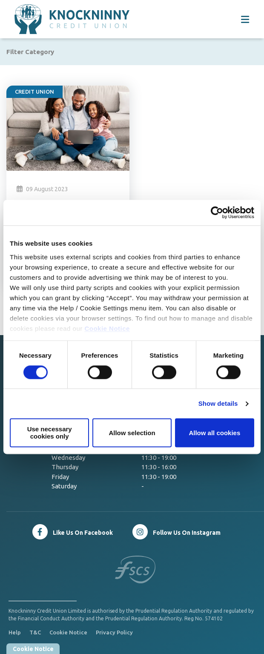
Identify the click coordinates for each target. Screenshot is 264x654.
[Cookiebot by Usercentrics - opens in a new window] (217, 212)
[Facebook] (72, 532)
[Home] (57, 19)
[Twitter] (176, 532)
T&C (35, 632)
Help (15, 632)
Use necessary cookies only (49, 433)
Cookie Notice (107, 328)
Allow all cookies (214, 432)
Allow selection (132, 432)
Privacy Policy (114, 632)
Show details (218, 403)
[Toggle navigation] (244, 19)
